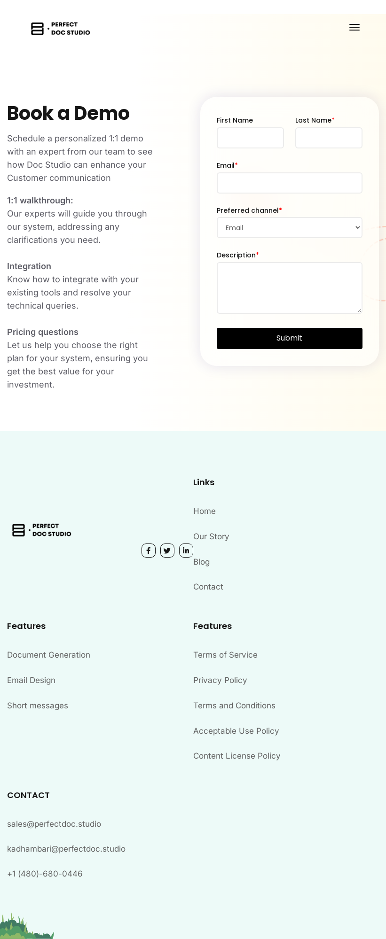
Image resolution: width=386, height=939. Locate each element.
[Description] (290, 288)
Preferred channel (249, 210)
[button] (290, 338)
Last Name (315, 120)
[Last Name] (328, 137)
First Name (235, 120)
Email (227, 165)
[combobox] (290, 227)
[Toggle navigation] (354, 27)
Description (238, 255)
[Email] (290, 183)
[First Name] (250, 137)
